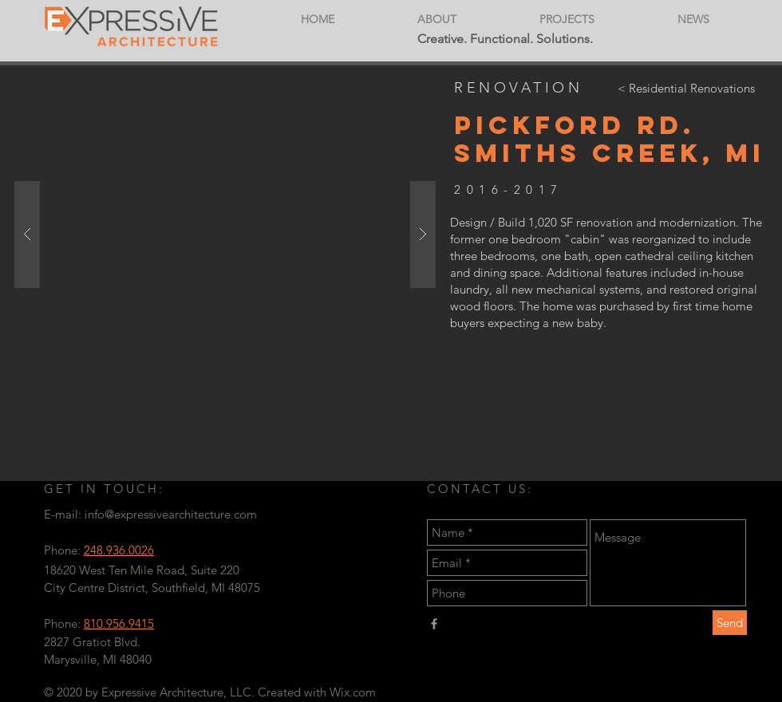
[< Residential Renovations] (686, 88)
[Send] (730, 622)
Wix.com (353, 692)
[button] (225, 234)
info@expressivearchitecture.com (171, 514)
